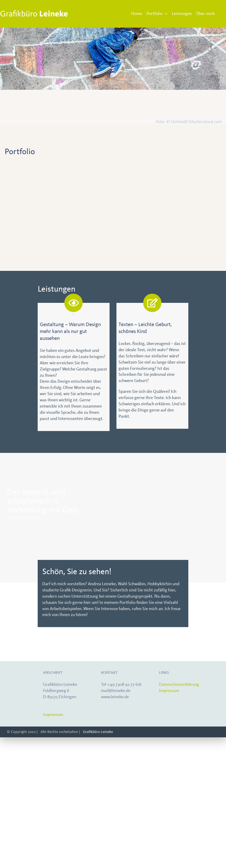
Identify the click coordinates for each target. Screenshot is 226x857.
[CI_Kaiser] (84, 165)
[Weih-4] (198, 207)
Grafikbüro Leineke (98, 732)
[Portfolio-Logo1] (84, 207)
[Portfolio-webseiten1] (141, 207)
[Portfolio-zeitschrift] (27, 165)
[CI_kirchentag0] (198, 165)
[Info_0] (27, 207)
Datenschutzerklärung (179, 684)
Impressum (53, 714)
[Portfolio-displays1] (141, 165)
